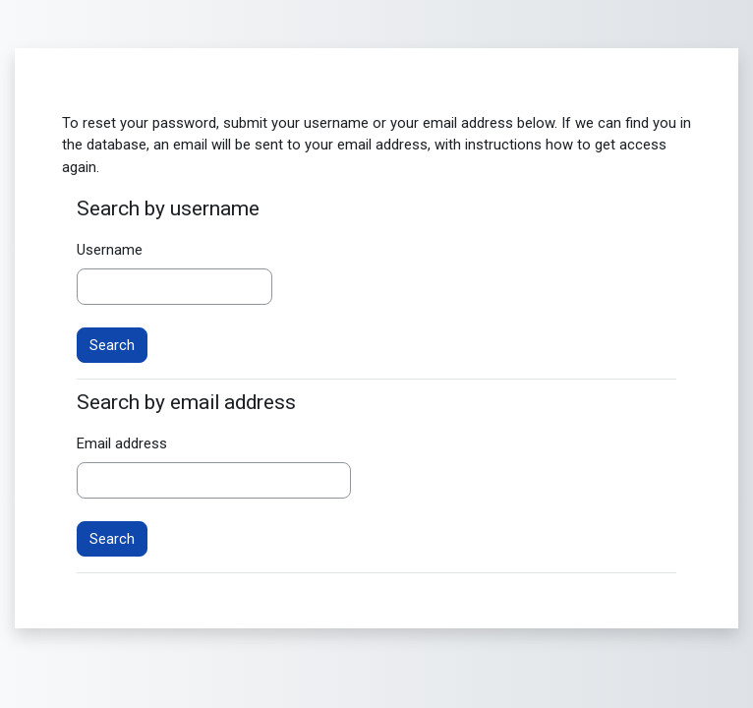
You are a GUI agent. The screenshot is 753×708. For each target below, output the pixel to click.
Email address (122, 443)
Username (110, 250)
